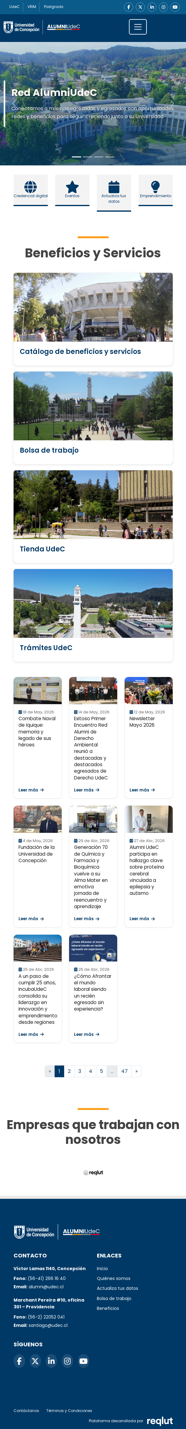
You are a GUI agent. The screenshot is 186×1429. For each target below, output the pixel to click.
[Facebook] (128, 7)
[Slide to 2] (98, 156)
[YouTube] (175, 7)
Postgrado (54, 7)
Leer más (31, 790)
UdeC (14, 7)
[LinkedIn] (151, 7)
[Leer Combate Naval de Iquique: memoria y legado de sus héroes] (38, 690)
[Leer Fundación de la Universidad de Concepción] (38, 819)
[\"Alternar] (138, 27)
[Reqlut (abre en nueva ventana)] (93, 1173)
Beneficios (108, 1308)
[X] (140, 7)
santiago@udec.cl (48, 1325)
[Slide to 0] (76, 156)
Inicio (102, 1268)
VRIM (32, 7)
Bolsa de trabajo (114, 1298)
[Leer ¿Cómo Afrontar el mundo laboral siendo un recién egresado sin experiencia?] (93, 948)
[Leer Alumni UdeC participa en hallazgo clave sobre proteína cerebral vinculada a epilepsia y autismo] (149, 819)
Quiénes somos (113, 1278)
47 (124, 1071)
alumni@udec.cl (46, 1287)
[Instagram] (163, 7)
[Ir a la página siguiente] (136, 1072)
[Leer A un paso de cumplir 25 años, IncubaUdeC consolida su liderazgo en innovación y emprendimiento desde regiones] (38, 948)
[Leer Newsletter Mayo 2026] (149, 690)
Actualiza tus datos (117, 1288)
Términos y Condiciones (69, 1410)
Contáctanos (26, 1410)
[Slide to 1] (87, 156)
